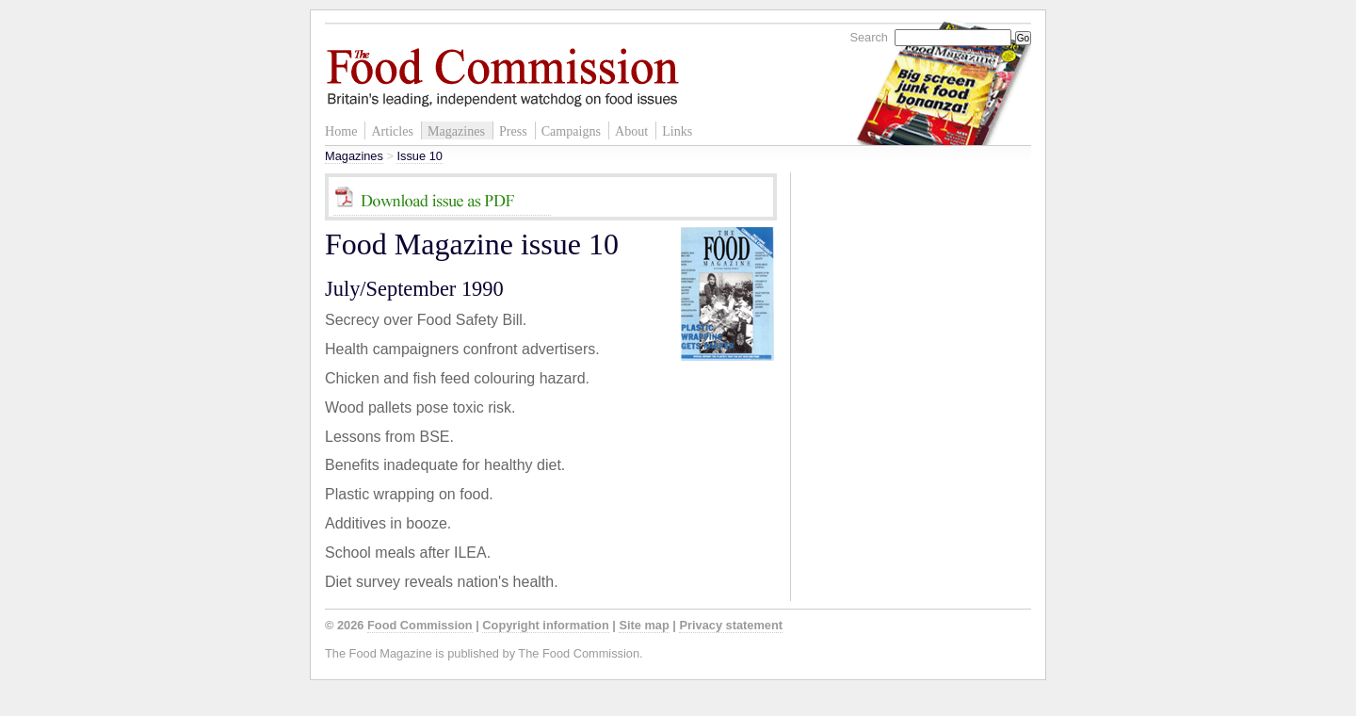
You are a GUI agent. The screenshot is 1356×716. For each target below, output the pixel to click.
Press (513, 130)
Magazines (456, 130)
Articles (392, 130)
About (631, 130)
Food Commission (420, 625)
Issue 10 (419, 156)
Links (677, 130)
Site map (644, 625)
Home (341, 130)
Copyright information (545, 625)
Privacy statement (731, 625)
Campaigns (571, 130)
